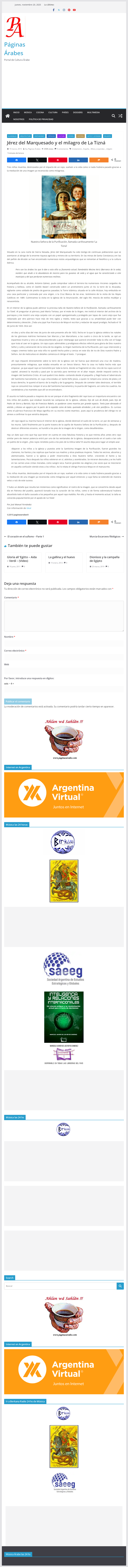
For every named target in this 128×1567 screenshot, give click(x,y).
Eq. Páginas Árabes (33, 149)
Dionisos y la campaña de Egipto (104, 559)
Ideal (28, 508)
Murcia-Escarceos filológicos (107, 536)
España (71, 136)
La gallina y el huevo (61, 557)
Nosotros (18, 119)
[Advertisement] (64, 87)
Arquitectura (25, 136)
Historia (80, 136)
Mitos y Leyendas (94, 136)
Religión (107, 136)
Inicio (16, 112)
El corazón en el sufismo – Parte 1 (24, 536)
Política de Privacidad (41, 119)
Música (28, 112)
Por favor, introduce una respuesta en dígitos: (29, 678)
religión (109, 149)
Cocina (40, 112)
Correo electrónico (15, 650)
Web (6, 664)
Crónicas (51, 136)
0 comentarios (61, 149)
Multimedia (93, 112)
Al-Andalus (12, 136)
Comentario (11, 597)
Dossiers (78, 112)
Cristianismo (39, 136)
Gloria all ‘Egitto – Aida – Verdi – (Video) (22, 559)
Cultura (52, 112)
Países (65, 112)
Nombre (9, 636)
